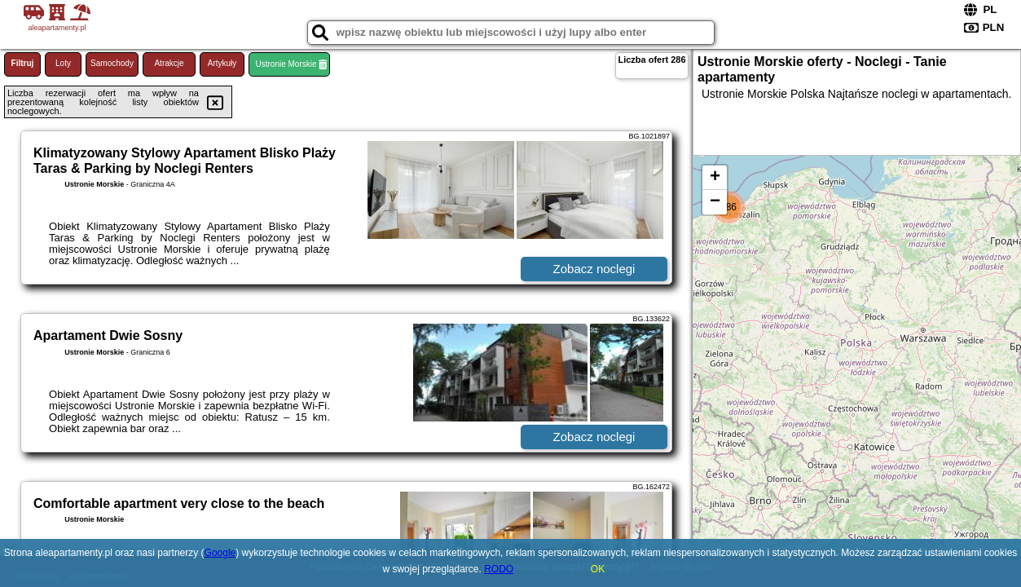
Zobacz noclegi (594, 269)
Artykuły (222, 63)
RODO (498, 569)
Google (220, 552)
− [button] (715, 202)
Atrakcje (168, 63)
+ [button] (715, 178)
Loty (63, 63)
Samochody (112, 63)
